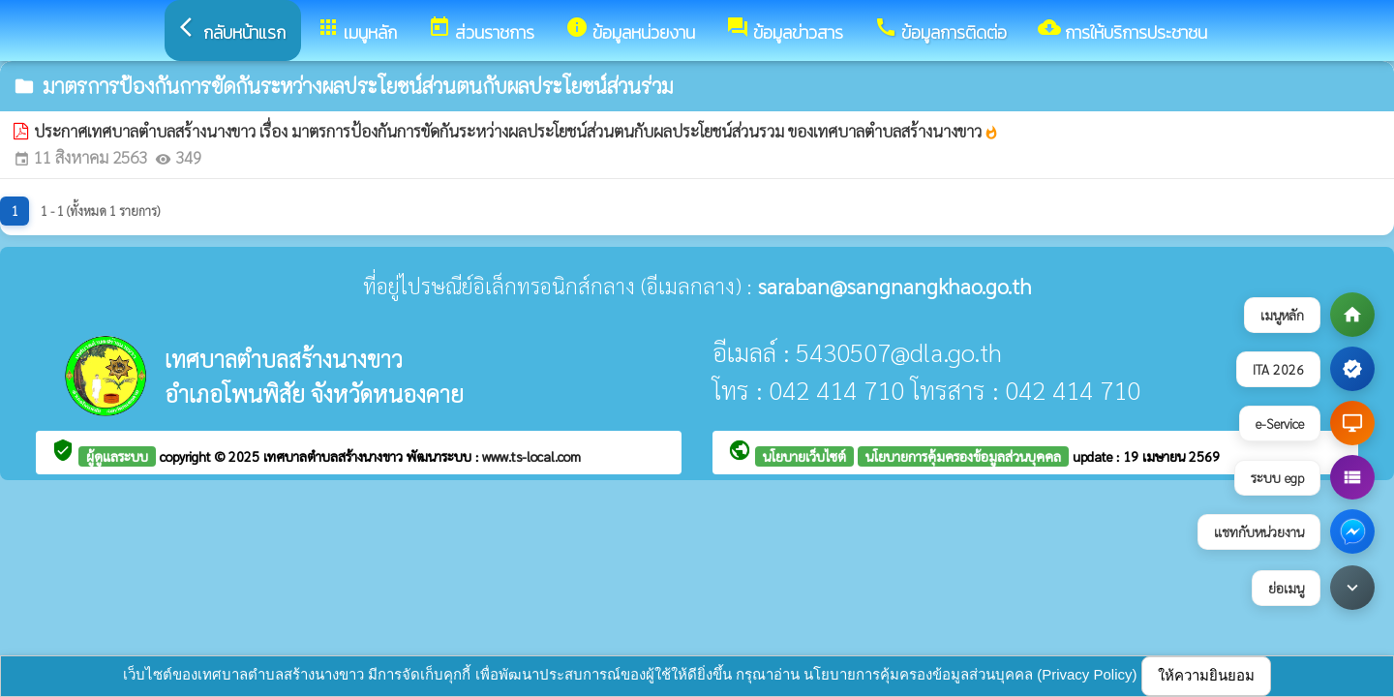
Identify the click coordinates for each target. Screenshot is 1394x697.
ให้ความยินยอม (1206, 675)
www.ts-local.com (531, 456)
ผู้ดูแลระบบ (117, 456)
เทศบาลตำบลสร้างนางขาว (335, 456)
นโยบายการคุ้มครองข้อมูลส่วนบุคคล (963, 456)
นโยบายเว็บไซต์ (804, 456)
